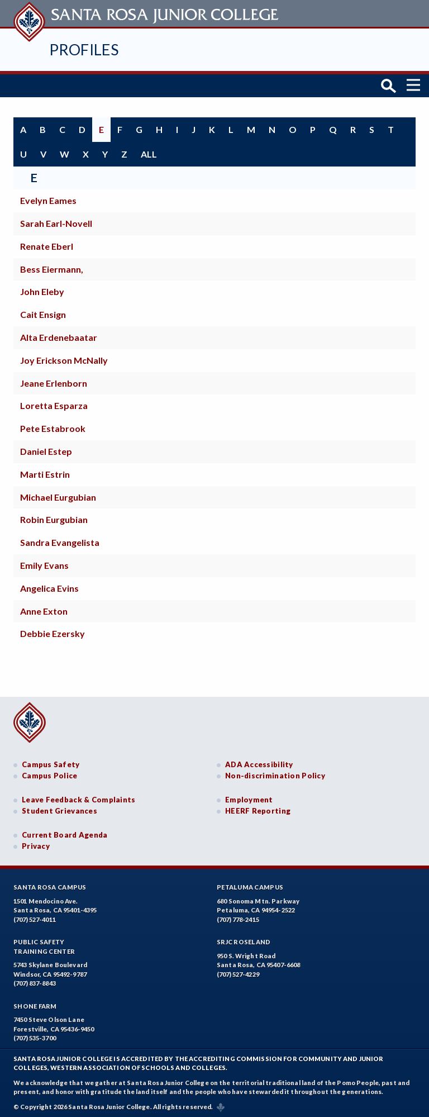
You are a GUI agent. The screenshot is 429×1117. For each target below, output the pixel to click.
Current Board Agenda (65, 832)
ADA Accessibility (259, 762)
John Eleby (42, 289)
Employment (249, 797)
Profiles (83, 49)
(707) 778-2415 (238, 917)
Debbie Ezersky (52, 631)
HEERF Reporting (257, 808)
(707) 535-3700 (34, 1035)
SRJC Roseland (244, 939)
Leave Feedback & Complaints (78, 797)
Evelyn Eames (48, 198)
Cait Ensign (43, 312)
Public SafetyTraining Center (44, 944)
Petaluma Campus (250, 884)
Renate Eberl (46, 243)
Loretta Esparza (54, 403)
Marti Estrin (45, 471)
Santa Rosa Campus (50, 884)
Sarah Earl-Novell (56, 221)
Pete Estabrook (52, 426)
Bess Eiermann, (51, 266)
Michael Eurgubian (58, 494)
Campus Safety (51, 762)
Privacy (36, 843)
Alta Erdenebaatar (58, 335)
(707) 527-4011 (34, 917)
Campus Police (50, 773)
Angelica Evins (49, 585)
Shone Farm (35, 1003)
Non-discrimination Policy (275, 773)
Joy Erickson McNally (64, 357)
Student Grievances (59, 808)
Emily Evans (44, 563)
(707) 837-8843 (34, 981)
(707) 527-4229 (238, 972)
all (149, 151)
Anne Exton (44, 608)
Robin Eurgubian (54, 517)
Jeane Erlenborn (53, 380)
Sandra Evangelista (59, 540)
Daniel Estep (46, 449)
